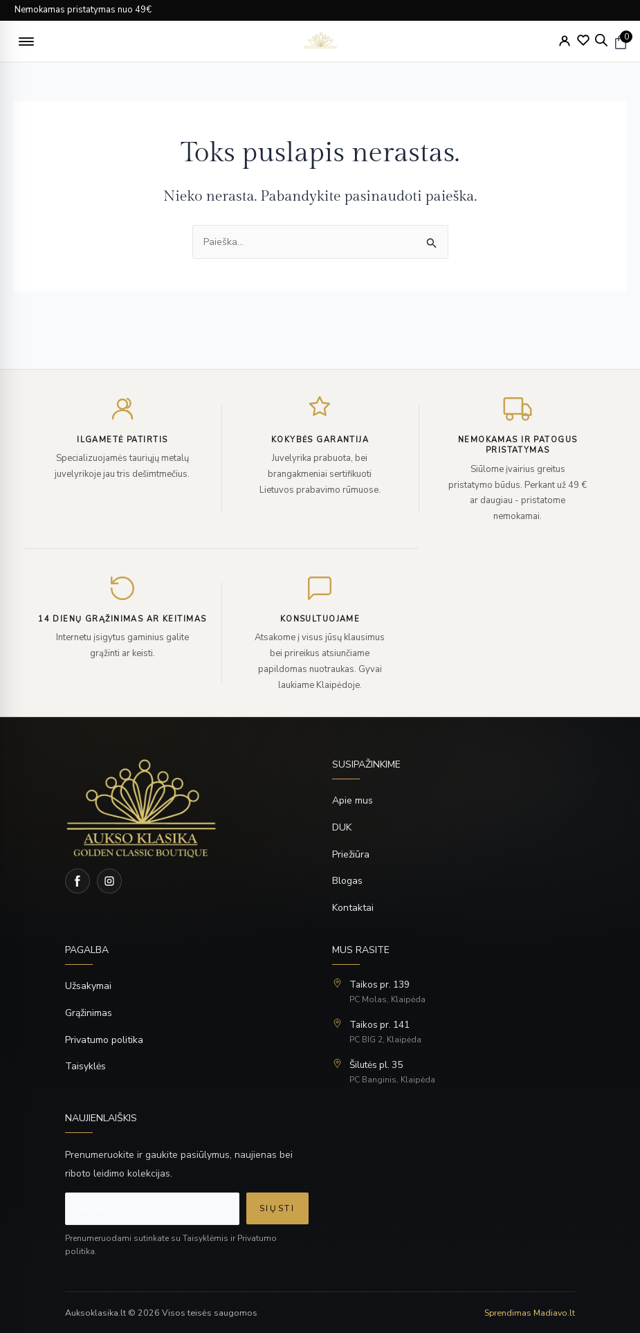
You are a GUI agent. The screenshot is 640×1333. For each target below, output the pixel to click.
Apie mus (352, 800)
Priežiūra (350, 854)
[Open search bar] (601, 40)
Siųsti (277, 1208)
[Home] (187, 807)
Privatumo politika (104, 1039)
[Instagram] (109, 881)
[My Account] (564, 41)
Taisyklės (85, 1066)
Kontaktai (353, 907)
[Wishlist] (583, 40)
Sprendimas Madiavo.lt (529, 1312)
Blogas (347, 880)
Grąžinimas (88, 1012)
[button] (26, 41)
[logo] (320, 41)
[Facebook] (77, 881)
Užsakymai (88, 985)
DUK (341, 827)
